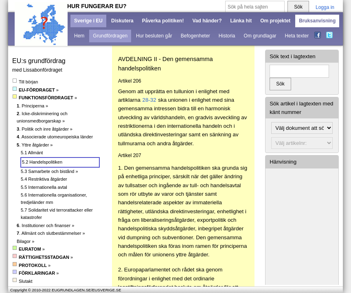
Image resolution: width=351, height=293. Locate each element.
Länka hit (241, 21)
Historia (227, 36)
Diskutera (122, 21)
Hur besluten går (154, 36)
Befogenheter (195, 36)
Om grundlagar (260, 36)
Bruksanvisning (317, 21)
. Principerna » (32, 105)
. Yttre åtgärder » (35, 144)
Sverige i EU (88, 21)
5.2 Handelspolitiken (42, 162)
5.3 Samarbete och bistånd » (49, 171)
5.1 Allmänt (32, 152)
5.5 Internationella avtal (44, 187)
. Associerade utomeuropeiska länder (55, 136)
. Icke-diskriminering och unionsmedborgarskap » (42, 117)
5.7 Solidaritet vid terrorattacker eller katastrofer (57, 214)
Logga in (325, 7)
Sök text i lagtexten (293, 56)
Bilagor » (25, 241)
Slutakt (23, 281)
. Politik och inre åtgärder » (44, 129)
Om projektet (275, 21)
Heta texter (297, 36)
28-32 (149, 100)
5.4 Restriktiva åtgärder (44, 179)
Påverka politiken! (163, 21)
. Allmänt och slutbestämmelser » (51, 233)
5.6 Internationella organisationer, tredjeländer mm (54, 198)
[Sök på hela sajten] (255, 7)
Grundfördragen (110, 36)
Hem (79, 36)
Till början (25, 82)
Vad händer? (207, 21)
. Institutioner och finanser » (45, 225)
